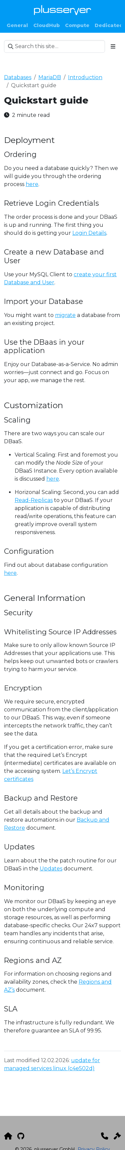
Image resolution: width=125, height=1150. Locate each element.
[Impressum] (117, 1136)
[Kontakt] (104, 1136)
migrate (65, 315)
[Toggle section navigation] (113, 46)
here (32, 184)
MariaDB (49, 77)
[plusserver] (8, 1136)
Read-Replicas (34, 500)
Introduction (85, 77)
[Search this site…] (54, 46)
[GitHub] (20, 1136)
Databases (17, 77)
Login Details (89, 233)
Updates (51, 868)
